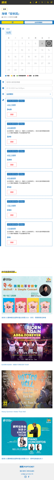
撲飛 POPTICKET (27, 467)
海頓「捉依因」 (11, 13)
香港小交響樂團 (8, 17)
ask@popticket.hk (27, 474)
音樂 (4, 9)
